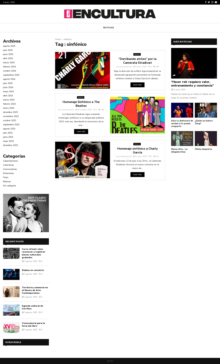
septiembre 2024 (11, 75)
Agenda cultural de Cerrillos (32, 307)
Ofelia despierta (203, 149)
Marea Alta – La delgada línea (179, 150)
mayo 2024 (8, 91)
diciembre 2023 (10, 112)
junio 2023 (8, 137)
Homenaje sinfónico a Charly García (137, 151)
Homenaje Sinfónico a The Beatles (81, 104)
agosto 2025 (9, 46)
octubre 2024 (9, 70)
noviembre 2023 (11, 116)
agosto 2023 (9, 128)
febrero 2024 (9, 103)
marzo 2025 (9, 62)
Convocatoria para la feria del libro (33, 324)
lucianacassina (125, 66)
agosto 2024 (9, 79)
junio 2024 (8, 87)
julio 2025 (8, 50)
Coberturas (8, 165)
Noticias (108, 27)
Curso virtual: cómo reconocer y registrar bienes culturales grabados (33, 253)
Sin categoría (9, 185)
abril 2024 (8, 95)
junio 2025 (8, 54)
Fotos (5, 177)
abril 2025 (8, 58)
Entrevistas (8, 173)
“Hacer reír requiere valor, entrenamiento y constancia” (192, 84)
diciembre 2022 (10, 145)
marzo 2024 (9, 99)
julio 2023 (8, 132)
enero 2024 (8, 108)
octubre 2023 (9, 120)
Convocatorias (10, 169)
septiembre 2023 (11, 124)
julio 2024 (8, 83)
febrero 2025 (9, 66)
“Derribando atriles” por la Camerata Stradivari (137, 61)
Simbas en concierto (33, 270)
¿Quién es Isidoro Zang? (204, 122)
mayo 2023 (8, 141)
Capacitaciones (10, 160)
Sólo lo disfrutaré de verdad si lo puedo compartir (182, 123)
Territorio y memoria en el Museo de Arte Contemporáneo (35, 290)
